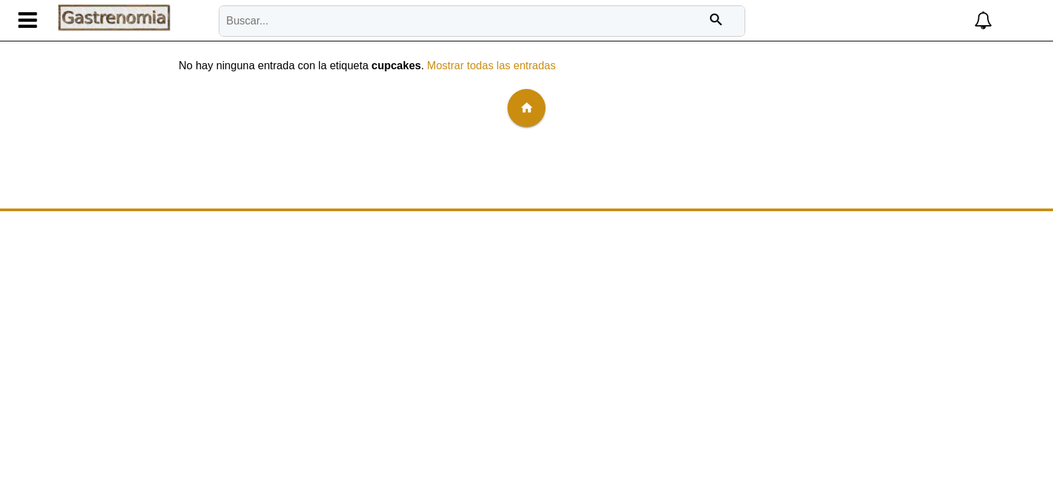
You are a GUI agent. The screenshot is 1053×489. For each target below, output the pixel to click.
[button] (893, 21)
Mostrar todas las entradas (491, 65)
